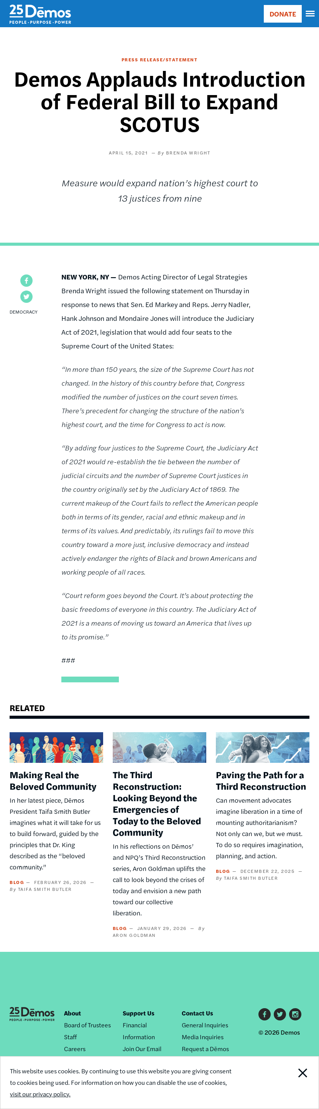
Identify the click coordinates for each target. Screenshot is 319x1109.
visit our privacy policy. (40, 1093)
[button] (26, 280)
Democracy (24, 311)
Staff (70, 1036)
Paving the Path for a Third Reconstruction (261, 780)
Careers (75, 1048)
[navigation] (310, 14)
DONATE (283, 13)
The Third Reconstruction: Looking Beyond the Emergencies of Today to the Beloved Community (157, 803)
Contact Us (197, 1013)
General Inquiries (205, 1024)
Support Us (139, 1013)
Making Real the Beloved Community (53, 780)
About (72, 1013)
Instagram (295, 1014)
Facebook (264, 1014)
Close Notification (288, 1082)
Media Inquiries (203, 1036)
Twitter (280, 1014)
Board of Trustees (87, 1024)
